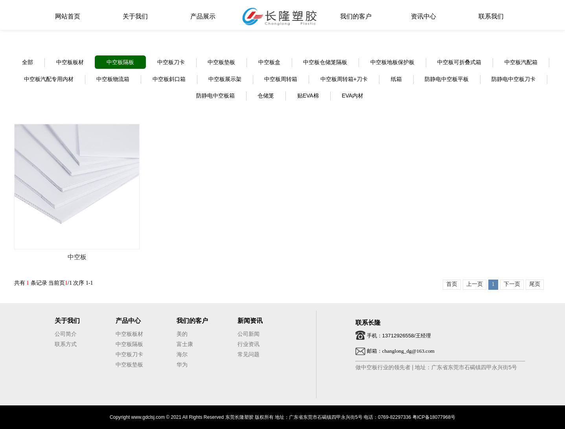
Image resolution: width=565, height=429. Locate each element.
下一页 (512, 284)
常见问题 (248, 354)
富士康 (185, 344)
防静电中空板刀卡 (513, 79)
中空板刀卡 (171, 62)
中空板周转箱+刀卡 (344, 79)
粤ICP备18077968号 (433, 417)
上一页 (474, 284)
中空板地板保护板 (392, 62)
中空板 (77, 257)
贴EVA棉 (308, 95)
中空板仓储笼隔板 (325, 62)
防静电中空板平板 (447, 79)
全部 (27, 62)
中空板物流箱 (112, 79)
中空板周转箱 (280, 79)
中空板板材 (70, 62)
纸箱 (396, 79)
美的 (182, 334)
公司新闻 (248, 334)
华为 (182, 364)
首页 (451, 284)
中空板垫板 (221, 62)
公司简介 (66, 334)
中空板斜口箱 (169, 79)
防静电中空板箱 (215, 95)
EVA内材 (352, 95)
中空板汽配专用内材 (49, 79)
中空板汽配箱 (520, 62)
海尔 (182, 354)
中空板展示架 (224, 79)
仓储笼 (266, 95)
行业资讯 (248, 344)
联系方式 (66, 344)
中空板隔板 (120, 62)
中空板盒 (269, 62)
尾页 (534, 284)
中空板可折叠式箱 (459, 62)
